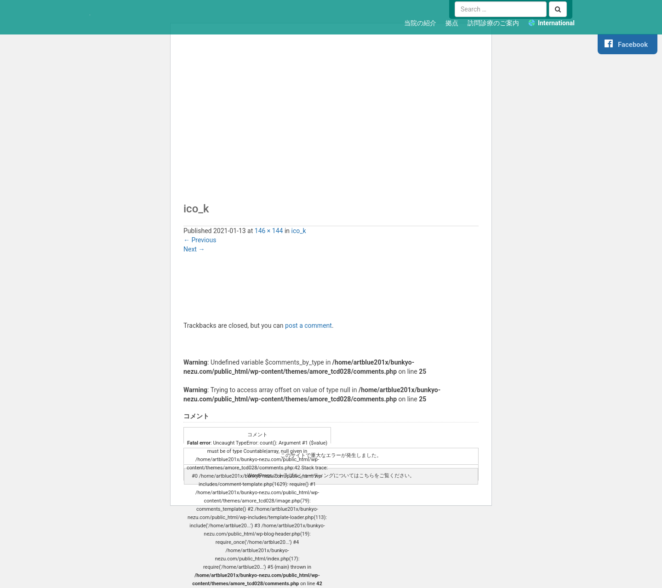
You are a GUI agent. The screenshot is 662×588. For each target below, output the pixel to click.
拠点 (451, 23)
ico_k (298, 230)
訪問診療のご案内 (493, 23)
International (556, 23)
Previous (199, 240)
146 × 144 (269, 230)
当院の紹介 (420, 23)
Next (194, 249)
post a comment (308, 325)
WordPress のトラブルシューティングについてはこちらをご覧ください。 (331, 476)
